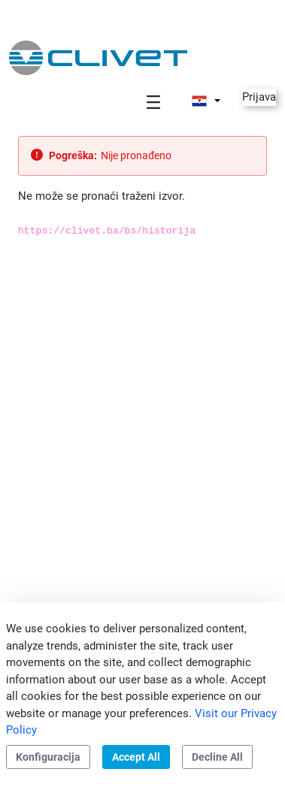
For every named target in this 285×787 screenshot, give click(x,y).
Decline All (217, 757)
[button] (206, 101)
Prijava (259, 97)
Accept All (136, 757)
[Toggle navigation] (153, 102)
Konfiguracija (48, 757)
